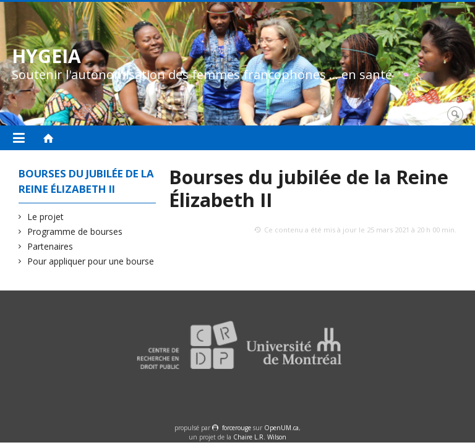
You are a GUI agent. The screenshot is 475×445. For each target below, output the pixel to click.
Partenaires (50, 246)
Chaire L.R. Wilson (259, 437)
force (236, 427)
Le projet (46, 216)
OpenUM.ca (281, 427)
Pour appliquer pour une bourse (91, 261)
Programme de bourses (75, 231)
